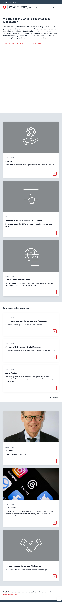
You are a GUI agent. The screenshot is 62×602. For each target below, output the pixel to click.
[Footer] (31, 599)
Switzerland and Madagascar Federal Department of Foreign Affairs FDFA (23, 7)
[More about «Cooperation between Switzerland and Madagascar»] (55, 276)
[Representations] (39, 43)
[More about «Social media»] (55, 467)
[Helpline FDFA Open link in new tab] (11, 573)
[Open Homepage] (20, 7)
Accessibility (19, 599)
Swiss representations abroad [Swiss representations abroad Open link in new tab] (15, 588)
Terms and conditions (8, 599)
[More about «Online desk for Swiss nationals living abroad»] (55, 177)
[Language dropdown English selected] (56, 2)
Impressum (26, 599)
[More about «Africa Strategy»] (55, 332)
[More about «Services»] (55, 118)
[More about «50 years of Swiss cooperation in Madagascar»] (55, 302)
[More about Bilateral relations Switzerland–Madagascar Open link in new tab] (55, 521)
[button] (59, 548)
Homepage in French (10, 539)
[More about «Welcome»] (55, 405)
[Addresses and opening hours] (16, 43)
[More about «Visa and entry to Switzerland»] (55, 237)
